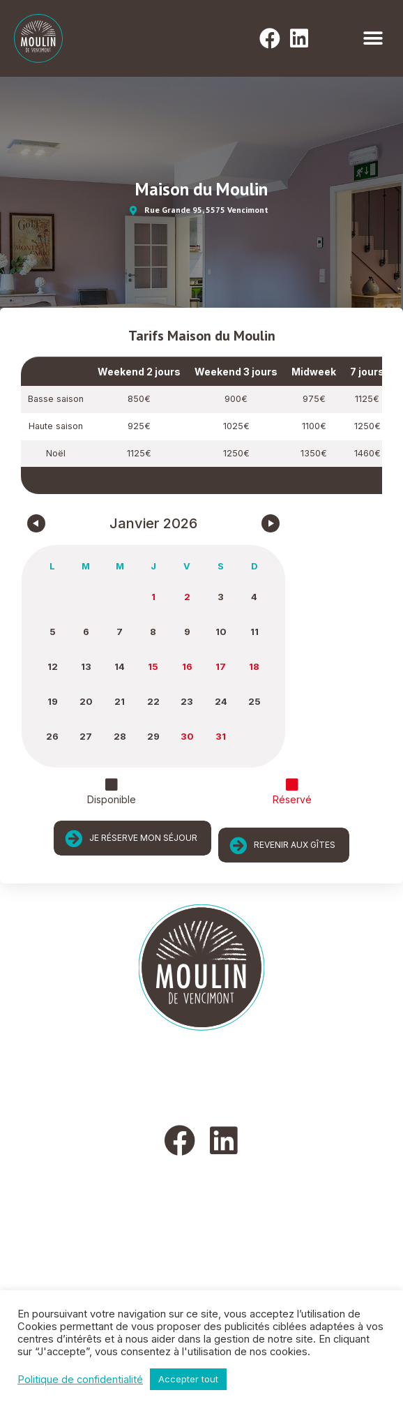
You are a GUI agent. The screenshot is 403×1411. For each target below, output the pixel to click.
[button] (373, 38)
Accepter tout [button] (188, 1378)
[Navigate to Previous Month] (36, 523)
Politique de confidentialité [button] (80, 1379)
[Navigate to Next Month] (270, 523)
